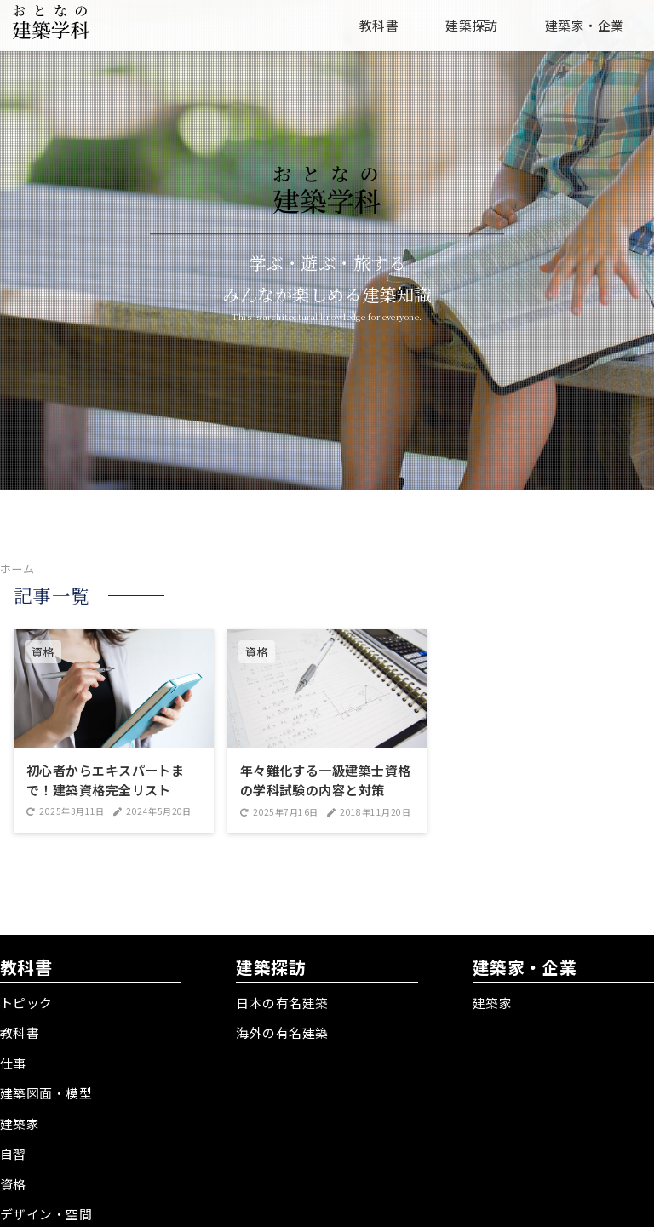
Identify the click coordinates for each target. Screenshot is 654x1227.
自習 (13, 1150)
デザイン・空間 (46, 1209)
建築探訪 (471, 25)
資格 (13, 1180)
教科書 (379, 25)
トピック (26, 1003)
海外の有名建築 (282, 1032)
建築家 (19, 1120)
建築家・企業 (584, 25)
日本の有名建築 (282, 1003)
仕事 (13, 1061)
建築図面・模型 (46, 1091)
